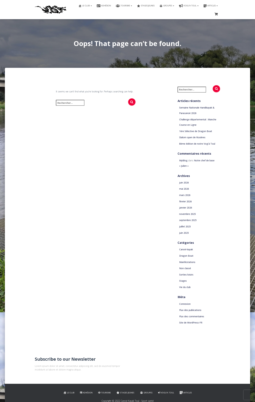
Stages (183, 280)
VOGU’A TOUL (189, 5)
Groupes (166, 5)
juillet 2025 (185, 226)
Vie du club (185, 287)
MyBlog (183, 160)
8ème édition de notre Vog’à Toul (197, 143)
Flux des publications (190, 310)
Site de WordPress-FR (190, 322)
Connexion (185, 303)
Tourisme (124, 5)
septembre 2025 (188, 220)
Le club (85, 5)
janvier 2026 (185, 207)
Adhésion (104, 5)
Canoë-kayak (186, 249)
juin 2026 (184, 182)
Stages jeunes (145, 5)
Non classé (185, 268)
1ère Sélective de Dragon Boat (195, 131)
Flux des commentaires (191, 316)
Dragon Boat (186, 255)
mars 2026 (184, 195)
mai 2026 (184, 188)
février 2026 (185, 201)
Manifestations (187, 262)
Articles (210, 5)
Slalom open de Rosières (192, 137)
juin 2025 (184, 232)
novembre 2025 (187, 213)
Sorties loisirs (186, 274)
